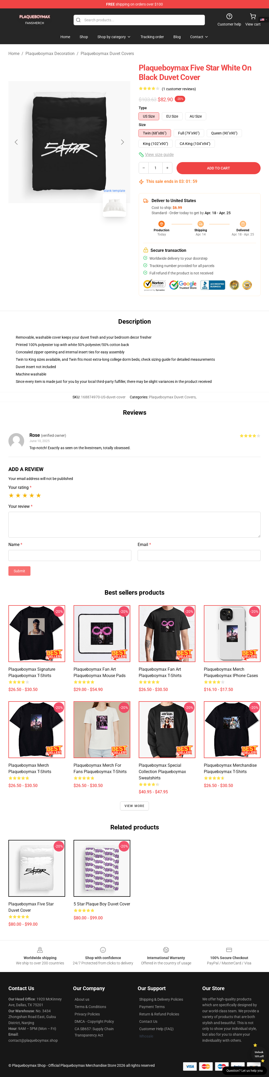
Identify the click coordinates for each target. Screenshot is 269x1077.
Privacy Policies (87, 1014)
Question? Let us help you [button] (244, 1071)
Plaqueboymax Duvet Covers (107, 53)
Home (13, 53)
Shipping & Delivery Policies (161, 999)
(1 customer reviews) (179, 89)
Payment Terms (152, 1007)
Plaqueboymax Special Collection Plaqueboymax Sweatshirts (162, 771)
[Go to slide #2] (83, 232)
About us (82, 999)
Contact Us (148, 1021)
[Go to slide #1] (55, 232)
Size (142, 125)
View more (135, 806)
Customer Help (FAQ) (156, 1029)
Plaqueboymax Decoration (50, 53)
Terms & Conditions (90, 1007)
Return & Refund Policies (159, 1014)
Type (143, 108)
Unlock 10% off (259, 1054)
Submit (19, 571)
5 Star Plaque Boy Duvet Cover (102, 903)
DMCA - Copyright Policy (94, 1021)
